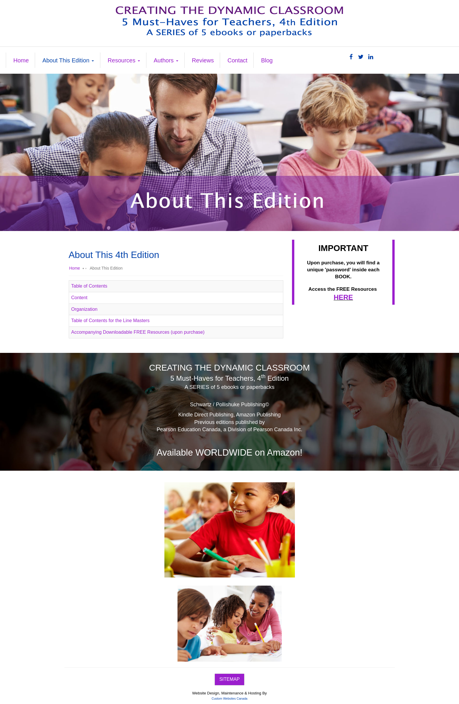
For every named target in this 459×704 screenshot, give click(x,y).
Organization (84, 309)
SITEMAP (229, 679)
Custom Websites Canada (230, 698)
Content (79, 297)
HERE (343, 297)
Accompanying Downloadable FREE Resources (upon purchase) (138, 332)
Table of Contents (89, 286)
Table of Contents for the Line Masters (110, 320)
